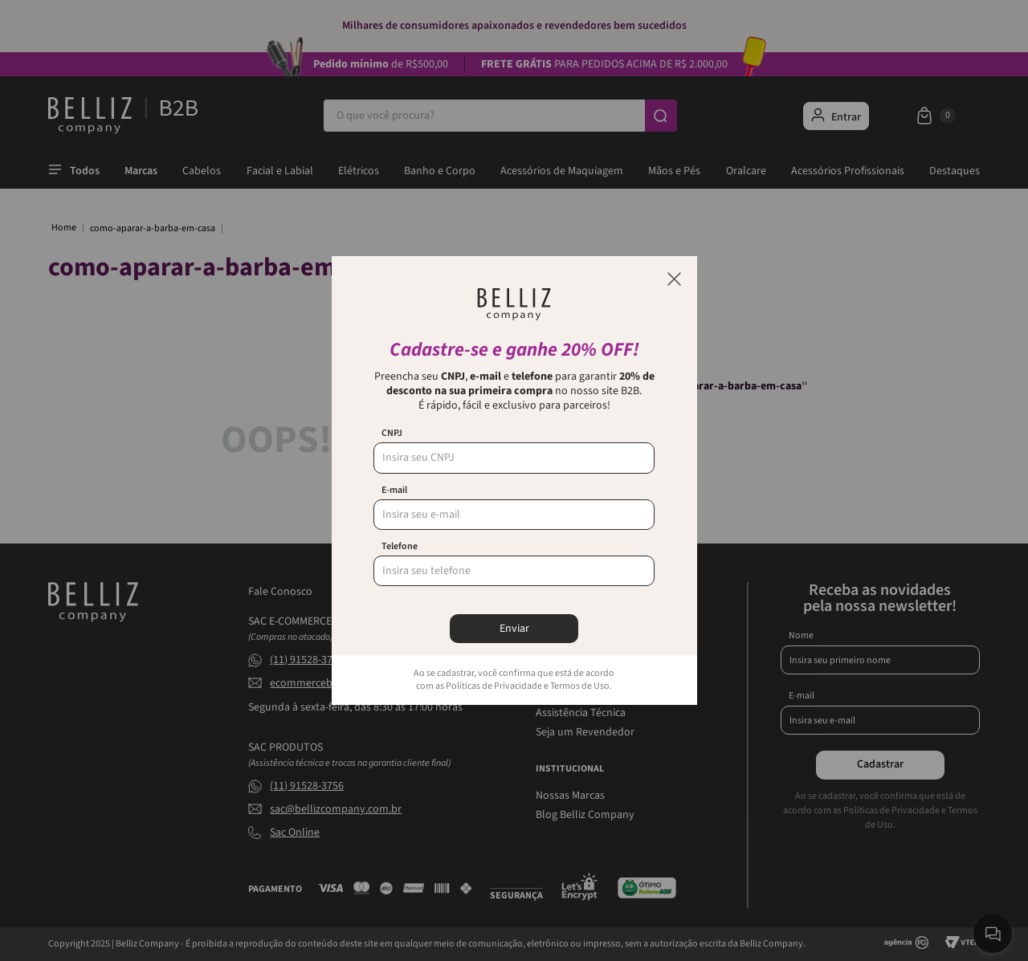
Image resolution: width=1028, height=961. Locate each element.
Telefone (399, 547)
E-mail (394, 490)
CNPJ (391, 433)
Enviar (514, 629)
